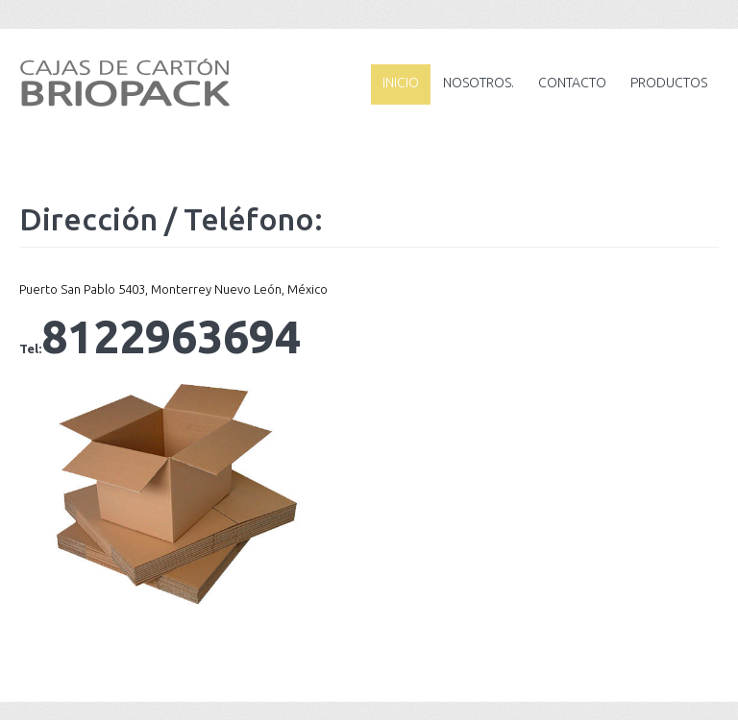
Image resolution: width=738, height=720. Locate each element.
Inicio (400, 82)
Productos (668, 82)
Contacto (572, 82)
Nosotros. (478, 82)
